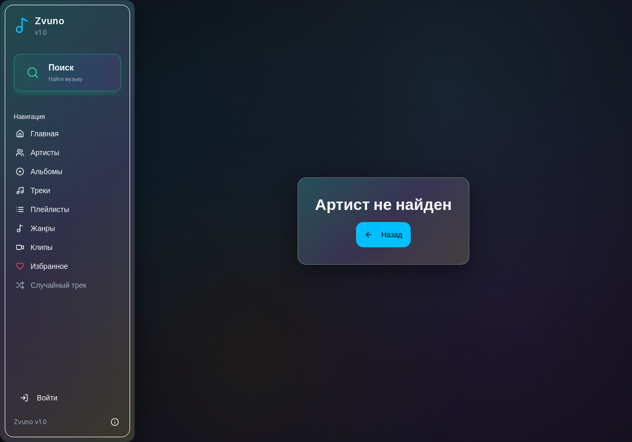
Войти (38, 397)
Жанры (35, 228)
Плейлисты (42, 209)
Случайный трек (51, 284)
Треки (33, 190)
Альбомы (39, 171)
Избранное (42, 266)
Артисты (38, 152)
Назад (383, 234)
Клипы (34, 247)
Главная (37, 133)
